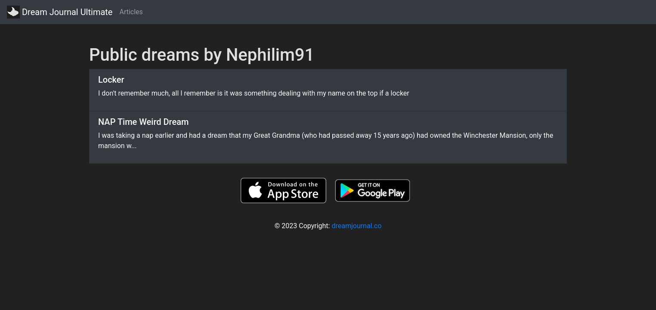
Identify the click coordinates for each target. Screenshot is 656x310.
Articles (130, 12)
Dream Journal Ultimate (59, 12)
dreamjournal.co (356, 226)
